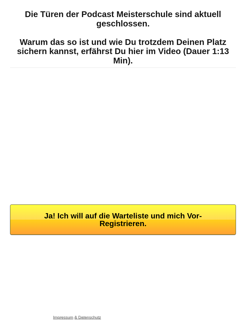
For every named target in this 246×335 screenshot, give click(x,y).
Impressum (63, 317)
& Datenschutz (87, 317)
